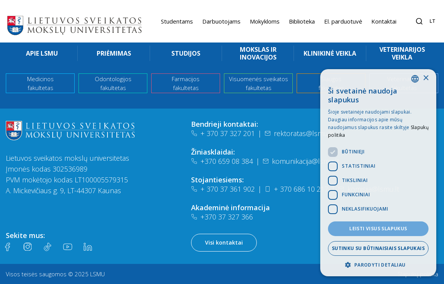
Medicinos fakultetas (40, 83)
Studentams (177, 21)
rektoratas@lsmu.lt (299, 133)
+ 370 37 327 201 (223, 133)
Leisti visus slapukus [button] (378, 228)
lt (432, 20)
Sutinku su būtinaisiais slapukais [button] (378, 248)
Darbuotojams (221, 21)
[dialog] (378, 172)
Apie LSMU (42, 53)
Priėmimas (114, 53)
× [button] (426, 78)
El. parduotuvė (343, 21)
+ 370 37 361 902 (223, 189)
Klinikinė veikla (330, 53)
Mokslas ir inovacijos (258, 53)
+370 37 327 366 (222, 216)
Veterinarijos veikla (402, 53)
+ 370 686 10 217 (296, 189)
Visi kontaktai (224, 242)
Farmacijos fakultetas (186, 83)
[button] (378, 265)
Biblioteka (302, 21)
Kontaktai (383, 21)
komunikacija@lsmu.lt (301, 161)
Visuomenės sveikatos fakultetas (258, 83)
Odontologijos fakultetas (113, 83)
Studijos (185, 53)
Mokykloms (265, 21)
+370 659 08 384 (222, 161)
